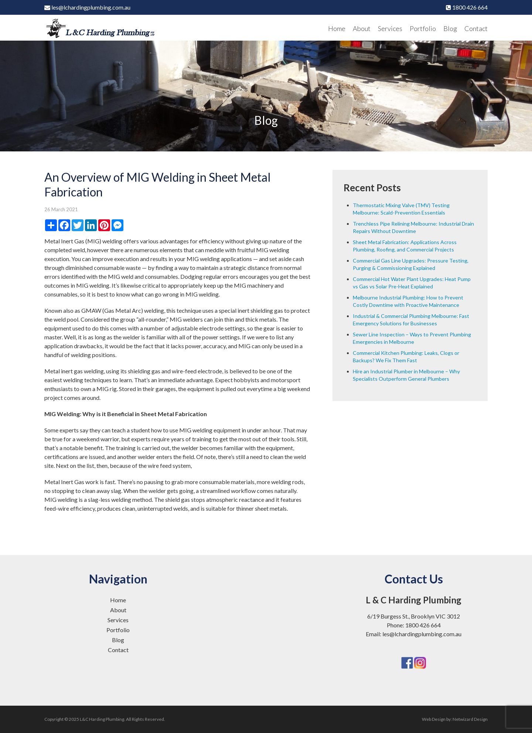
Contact (476, 28)
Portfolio (423, 28)
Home (336, 28)
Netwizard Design (470, 719)
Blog (450, 28)
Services (390, 28)
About (362, 28)
